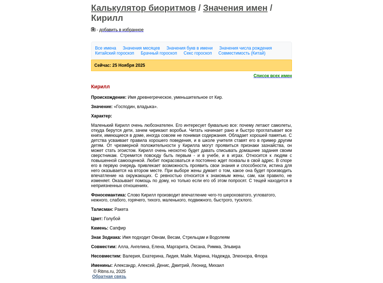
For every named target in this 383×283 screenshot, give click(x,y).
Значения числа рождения (245, 48)
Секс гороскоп (198, 53)
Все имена (105, 48)
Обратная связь (109, 276)
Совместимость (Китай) (241, 53)
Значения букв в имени (189, 48)
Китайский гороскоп (114, 53)
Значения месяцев (141, 48)
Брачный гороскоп (159, 53)
